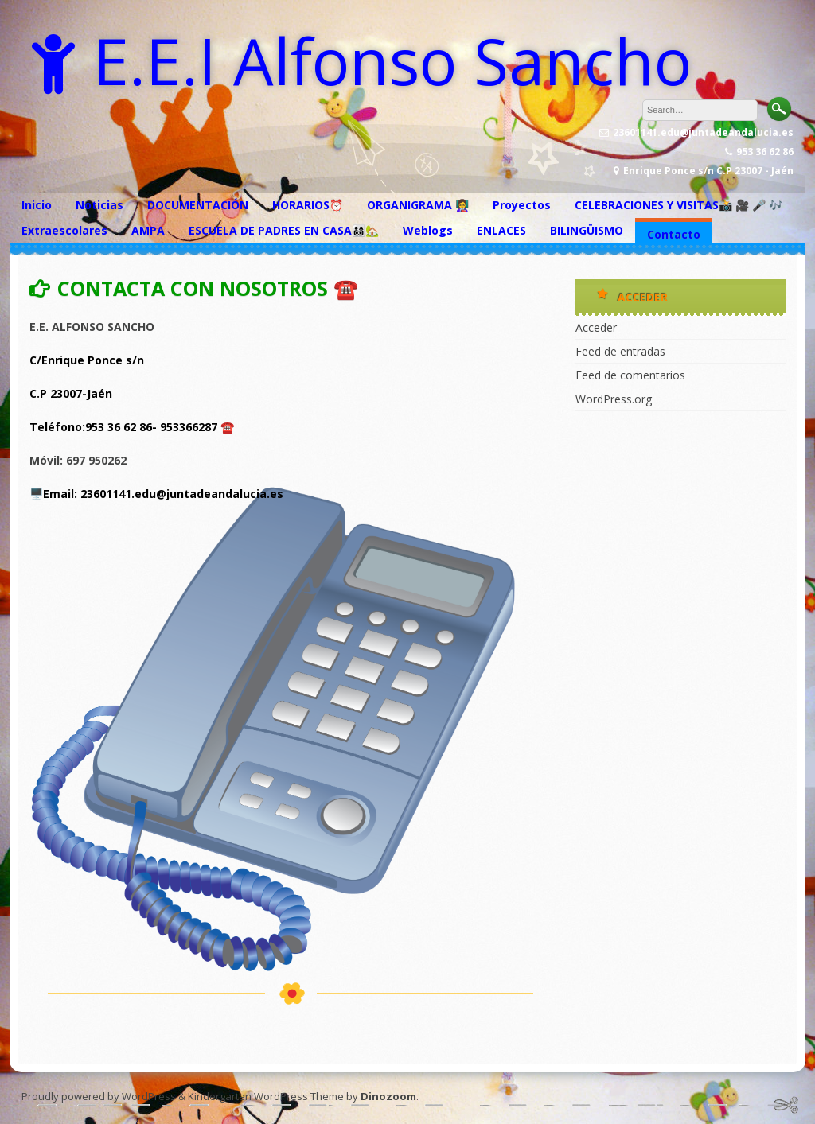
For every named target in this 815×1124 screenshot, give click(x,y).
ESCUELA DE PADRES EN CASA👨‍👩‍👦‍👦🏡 (284, 230)
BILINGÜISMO (586, 230)
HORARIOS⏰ (307, 204)
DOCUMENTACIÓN (197, 204)
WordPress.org (613, 398)
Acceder (596, 327)
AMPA (148, 230)
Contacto (673, 234)
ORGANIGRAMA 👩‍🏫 (418, 204)
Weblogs (428, 230)
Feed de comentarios (630, 375)
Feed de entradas (620, 351)
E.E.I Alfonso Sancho (392, 60)
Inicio (36, 204)
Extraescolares (64, 230)
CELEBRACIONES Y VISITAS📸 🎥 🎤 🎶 (678, 204)
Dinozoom (388, 1096)
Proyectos (522, 204)
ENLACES (501, 230)
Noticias (99, 204)
